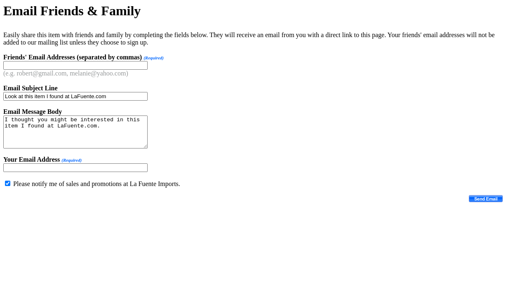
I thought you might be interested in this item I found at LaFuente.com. (75, 132)
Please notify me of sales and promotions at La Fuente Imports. (96, 183)
